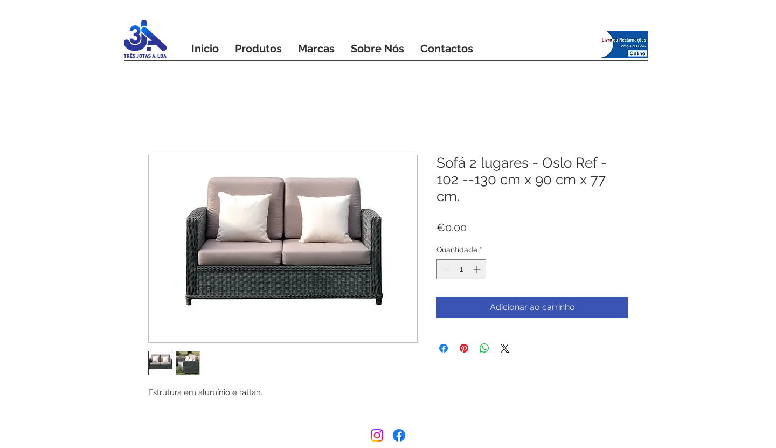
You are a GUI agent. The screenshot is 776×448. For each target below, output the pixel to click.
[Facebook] (399, 435)
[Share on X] (504, 348)
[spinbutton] (461, 269)
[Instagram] (377, 435)
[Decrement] (445, 269)
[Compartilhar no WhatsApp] (484, 348)
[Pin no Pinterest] (464, 348)
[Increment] (477, 269)
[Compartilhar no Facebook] (443, 348)
